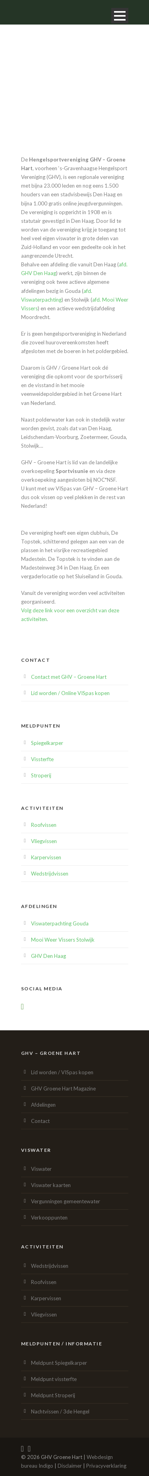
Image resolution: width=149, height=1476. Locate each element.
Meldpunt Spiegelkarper (59, 1363)
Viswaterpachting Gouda (60, 923)
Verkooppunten (49, 1217)
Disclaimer (70, 1466)
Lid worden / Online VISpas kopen (70, 693)
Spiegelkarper (47, 743)
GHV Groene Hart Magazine (63, 1088)
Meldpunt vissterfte (54, 1379)
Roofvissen (43, 825)
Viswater (41, 1169)
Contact (40, 1121)
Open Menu (119, 15)
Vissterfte (42, 759)
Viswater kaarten (51, 1185)
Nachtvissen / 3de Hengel (60, 1411)
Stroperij (41, 775)
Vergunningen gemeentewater (65, 1201)
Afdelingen (43, 1105)
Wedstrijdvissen (49, 873)
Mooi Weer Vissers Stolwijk (63, 940)
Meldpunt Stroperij (53, 1395)
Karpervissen (46, 857)
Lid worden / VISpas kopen (62, 1072)
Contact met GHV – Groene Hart (68, 677)
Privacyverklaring (106, 1466)
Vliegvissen (44, 841)
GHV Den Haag (48, 956)
